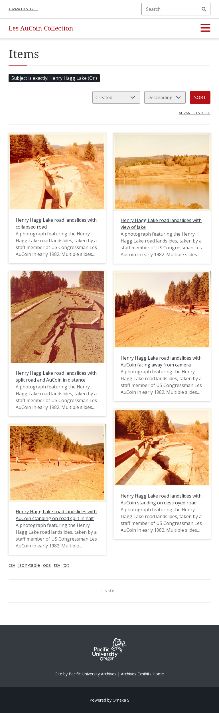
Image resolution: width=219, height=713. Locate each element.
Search (203, 9)
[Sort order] (165, 97)
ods (47, 565)
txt (66, 565)
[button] (205, 28)
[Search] (175, 9)
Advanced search (23, 9)
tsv (57, 565)
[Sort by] (116, 97)
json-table (29, 565)
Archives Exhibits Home (142, 674)
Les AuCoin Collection (41, 28)
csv (12, 565)
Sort (200, 97)
